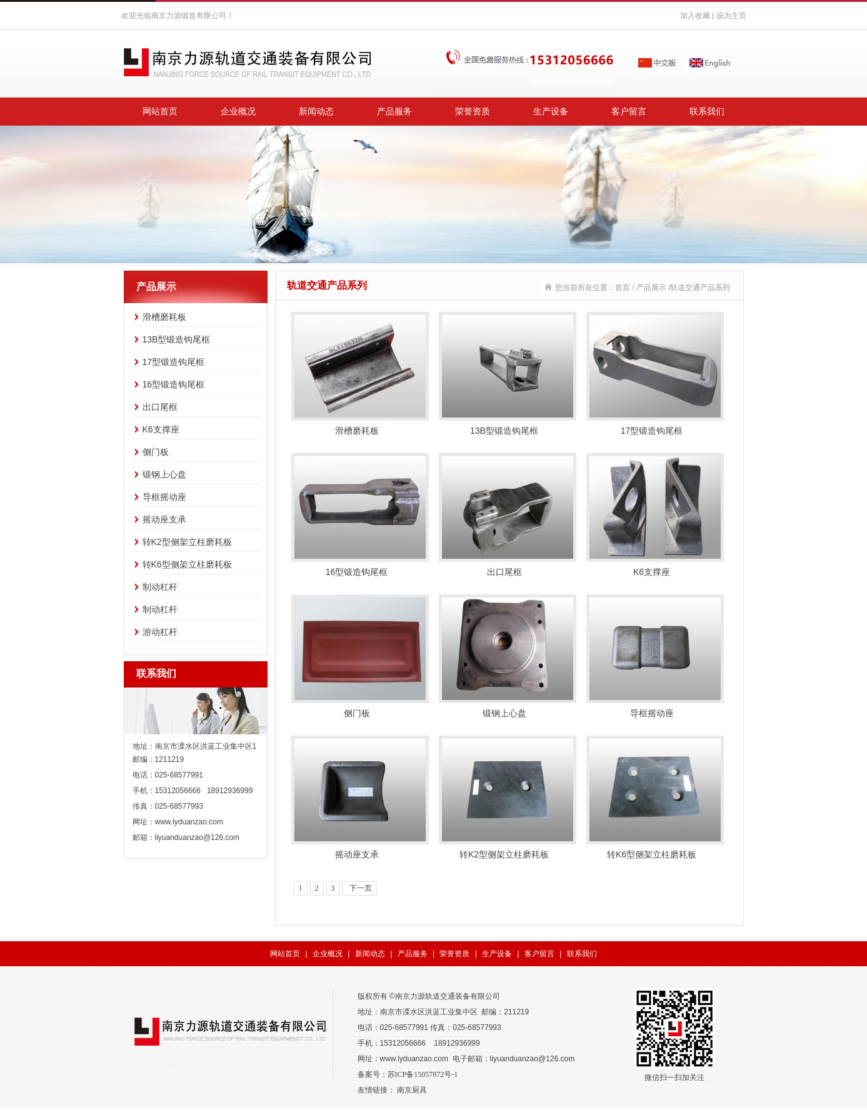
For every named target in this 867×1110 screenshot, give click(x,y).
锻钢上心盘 (164, 474)
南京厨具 (412, 1090)
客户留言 (628, 111)
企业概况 (238, 111)
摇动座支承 (164, 519)
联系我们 (706, 111)
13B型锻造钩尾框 (177, 339)
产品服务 (394, 111)
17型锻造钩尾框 (174, 362)
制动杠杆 (160, 587)
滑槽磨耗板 (164, 317)
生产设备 (550, 111)
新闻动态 (316, 111)
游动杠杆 (160, 632)
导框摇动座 (164, 497)
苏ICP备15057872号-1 (423, 1074)
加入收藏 (695, 15)
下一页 (360, 888)
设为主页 (731, 15)
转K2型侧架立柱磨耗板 (187, 542)
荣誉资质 (472, 111)
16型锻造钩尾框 (174, 384)
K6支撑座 (161, 429)
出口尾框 (160, 407)
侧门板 (156, 452)
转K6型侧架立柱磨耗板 (187, 564)
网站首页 (160, 111)
